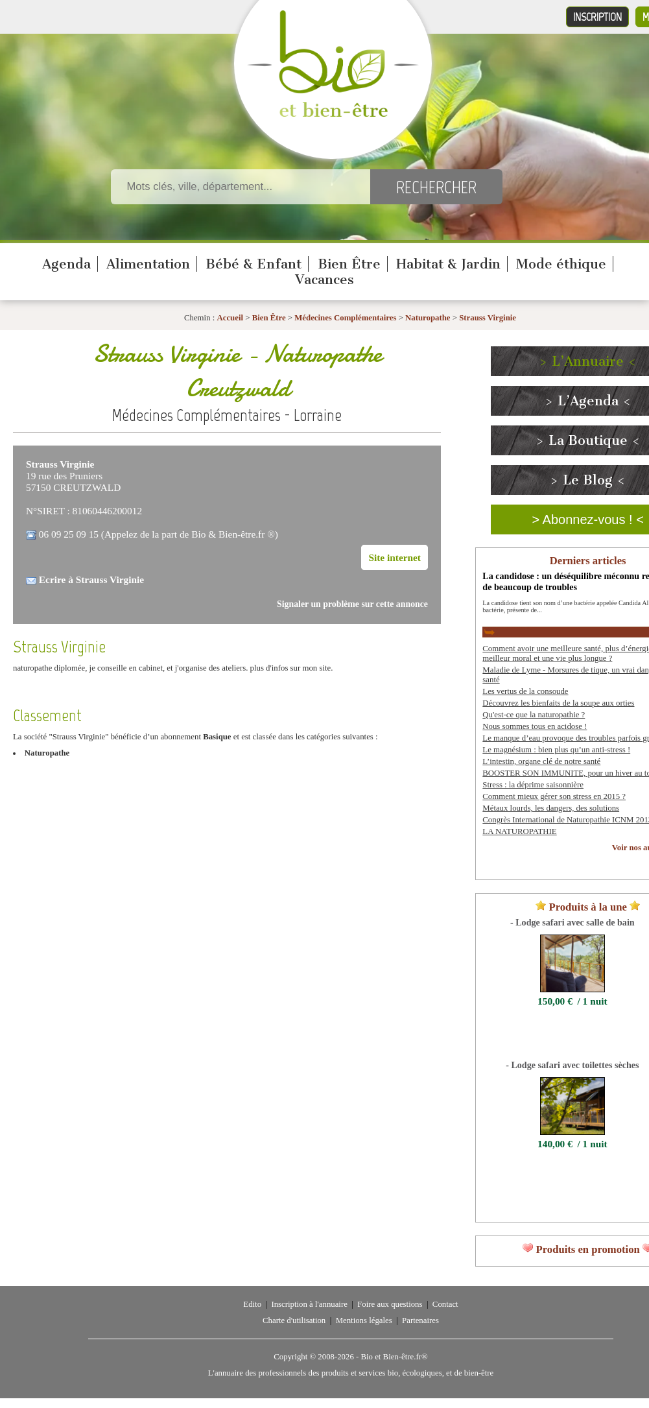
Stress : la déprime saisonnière (533, 784)
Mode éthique (561, 264)
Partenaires (420, 1320)
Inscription (597, 16)
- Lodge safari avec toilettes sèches (572, 1065)
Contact (445, 1304)
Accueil (230, 317)
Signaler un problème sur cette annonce (352, 604)
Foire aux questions (389, 1304)
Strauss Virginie (487, 317)
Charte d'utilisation (294, 1320)
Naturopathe (427, 317)
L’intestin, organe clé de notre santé (541, 761)
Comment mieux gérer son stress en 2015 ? (554, 796)
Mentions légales (364, 1320)
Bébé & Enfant (253, 264)
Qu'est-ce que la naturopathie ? (533, 714)
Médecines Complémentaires (345, 317)
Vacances (324, 279)
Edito (252, 1304)
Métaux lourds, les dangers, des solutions (550, 808)
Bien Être (349, 264)
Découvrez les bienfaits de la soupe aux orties (558, 703)
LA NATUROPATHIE (519, 831)
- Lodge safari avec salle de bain (572, 922)
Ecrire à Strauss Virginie (91, 579)
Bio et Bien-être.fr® (393, 1356)
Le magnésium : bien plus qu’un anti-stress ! (556, 749)
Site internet (394, 557)
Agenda (66, 264)
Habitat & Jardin (448, 264)
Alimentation (148, 264)
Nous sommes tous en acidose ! (534, 726)
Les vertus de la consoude (525, 691)
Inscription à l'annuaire (309, 1304)
